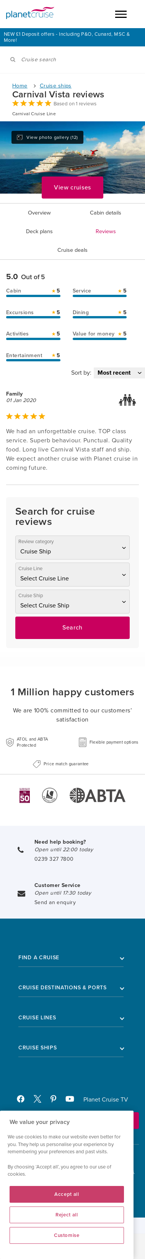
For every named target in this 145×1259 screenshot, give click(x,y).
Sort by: (81, 373)
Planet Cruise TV (105, 1099)
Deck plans (39, 231)
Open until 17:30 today (62, 893)
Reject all (66, 1215)
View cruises (72, 187)
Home (20, 86)
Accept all (66, 1194)
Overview (39, 213)
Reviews (106, 231)
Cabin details (105, 213)
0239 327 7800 (53, 859)
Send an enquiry (55, 902)
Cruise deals (72, 250)
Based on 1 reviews (75, 104)
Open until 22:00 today (63, 849)
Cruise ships (56, 86)
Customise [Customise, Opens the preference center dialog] (67, 1235)
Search (72, 627)
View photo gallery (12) (47, 137)
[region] (67, 1185)
